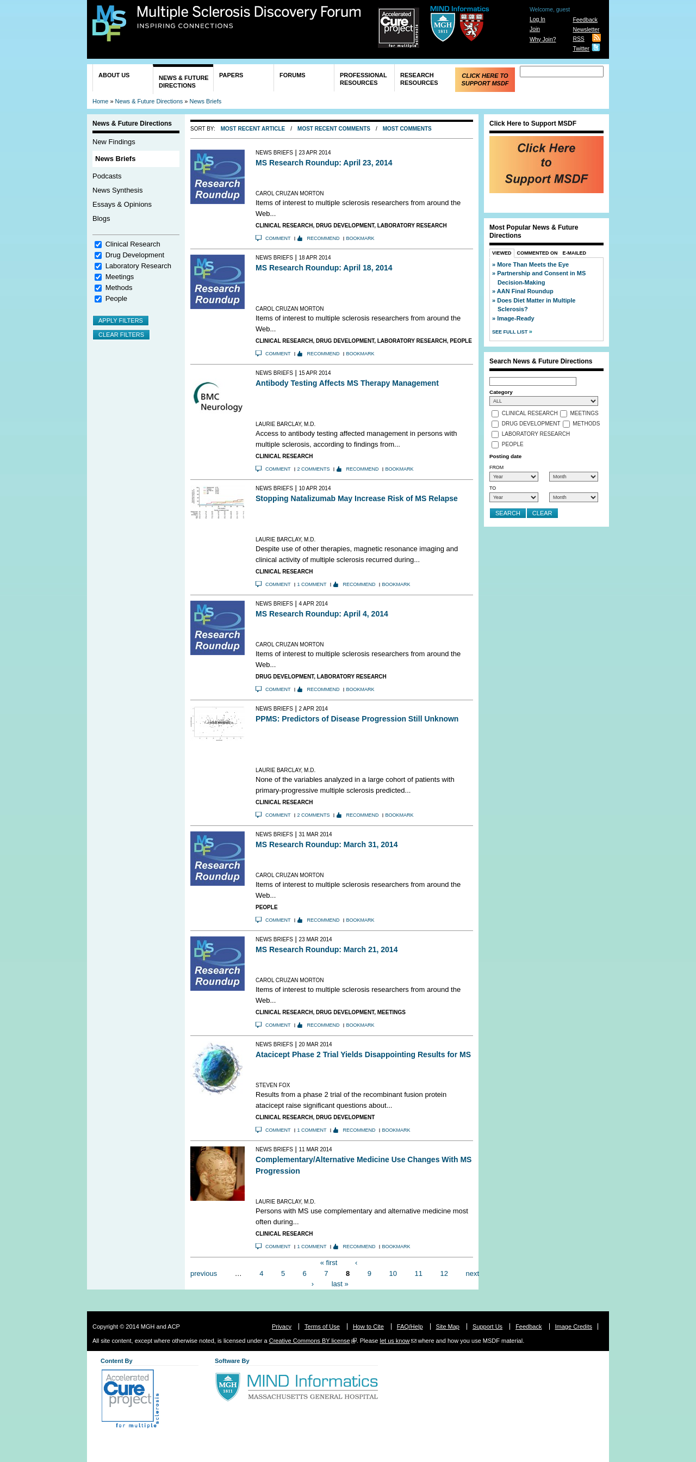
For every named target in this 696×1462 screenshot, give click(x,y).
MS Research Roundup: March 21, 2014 (326, 949)
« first (329, 1263)
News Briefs (206, 101)
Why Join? (543, 39)
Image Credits (573, 1326)
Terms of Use (322, 1326)
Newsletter (586, 30)
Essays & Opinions (122, 204)
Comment (278, 238)
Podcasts (106, 176)
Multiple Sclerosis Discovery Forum (249, 17)
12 (444, 1273)
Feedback (585, 20)
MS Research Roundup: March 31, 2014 (326, 844)
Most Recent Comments (333, 129)
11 (418, 1273)
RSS (578, 39)
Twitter (581, 49)
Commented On (537, 253)
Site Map (447, 1326)
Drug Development (134, 255)
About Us (113, 75)
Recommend (323, 238)
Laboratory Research (138, 266)
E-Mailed (575, 253)
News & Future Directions (184, 82)
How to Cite (368, 1326)
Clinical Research (132, 244)
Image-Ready (515, 318)
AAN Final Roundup (525, 291)
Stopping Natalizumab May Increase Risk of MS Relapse (357, 498)
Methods (119, 287)
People (116, 298)
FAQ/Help (410, 1326)
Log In (537, 19)
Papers (231, 75)
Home (100, 101)
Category (501, 392)
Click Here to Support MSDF (484, 79)
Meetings (119, 277)
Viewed (502, 253)
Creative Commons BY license (309, 1340)
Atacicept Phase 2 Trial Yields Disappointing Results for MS (363, 1054)
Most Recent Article (253, 129)
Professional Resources (363, 79)
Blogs (101, 218)
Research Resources (419, 79)
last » (340, 1284)
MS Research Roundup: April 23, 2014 (324, 162)
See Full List (510, 332)
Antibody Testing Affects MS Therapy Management (347, 383)
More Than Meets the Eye (533, 264)
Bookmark (360, 238)
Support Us (487, 1326)
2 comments (313, 469)
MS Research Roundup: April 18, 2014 (324, 267)
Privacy (281, 1326)
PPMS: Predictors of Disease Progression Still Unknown (357, 718)
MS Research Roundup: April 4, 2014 (322, 613)
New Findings (113, 142)
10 (393, 1273)
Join (535, 29)
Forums (292, 75)
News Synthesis (117, 190)
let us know (394, 1340)
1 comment (312, 584)
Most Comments (407, 129)
